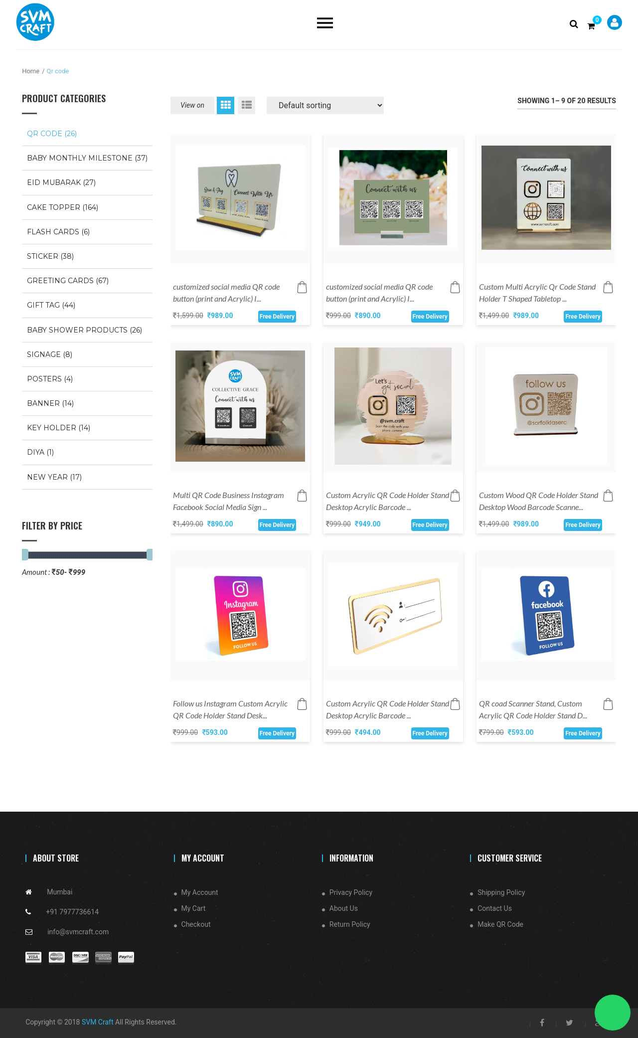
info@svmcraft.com (78, 932)
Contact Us (495, 908)
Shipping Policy (501, 892)
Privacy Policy (350, 892)
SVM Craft (98, 1022)
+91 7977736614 (72, 912)
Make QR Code (500, 924)
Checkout (196, 924)
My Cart (193, 908)
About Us (343, 908)
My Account (199, 892)
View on (192, 105)
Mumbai (59, 892)
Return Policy (349, 924)
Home (30, 71)
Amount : (36, 571)
